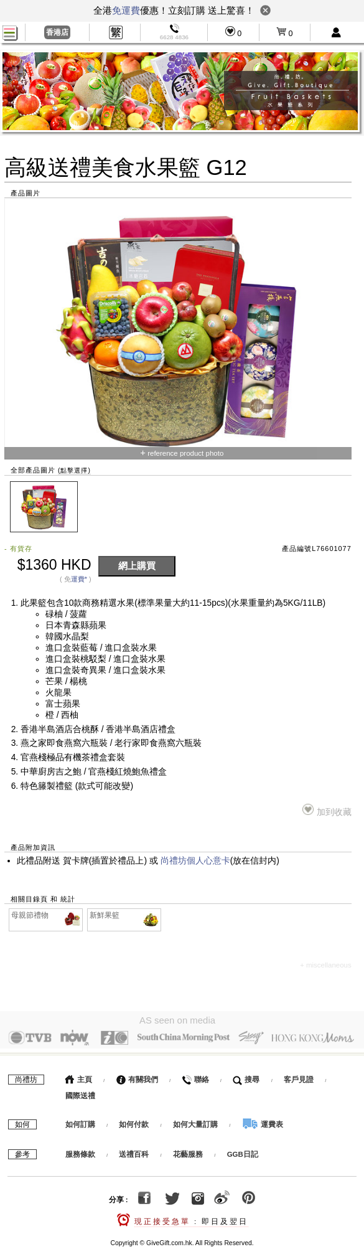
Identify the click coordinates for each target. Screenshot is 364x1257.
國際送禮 (80, 1092)
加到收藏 (327, 810)
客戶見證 (299, 1076)
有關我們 (137, 1076)
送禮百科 (134, 1151)
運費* (79, 579)
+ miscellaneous (326, 965)
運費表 (262, 1121)
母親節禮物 (46, 915)
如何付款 (135, 1121)
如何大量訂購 (196, 1121)
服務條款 (80, 1151)
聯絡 (195, 1076)
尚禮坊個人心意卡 (195, 860)
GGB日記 (242, 1151)
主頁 (78, 1076)
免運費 (126, 10)
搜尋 (246, 1076)
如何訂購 (80, 1121)
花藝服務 (188, 1151)
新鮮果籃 (125, 915)
